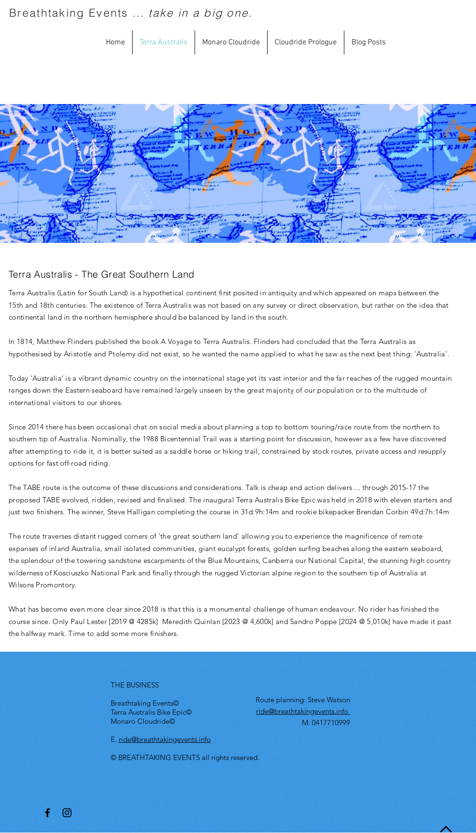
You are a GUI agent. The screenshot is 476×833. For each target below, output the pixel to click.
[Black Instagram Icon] (67, 813)
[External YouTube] (239, 173)
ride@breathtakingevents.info (165, 739)
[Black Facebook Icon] (47, 813)
